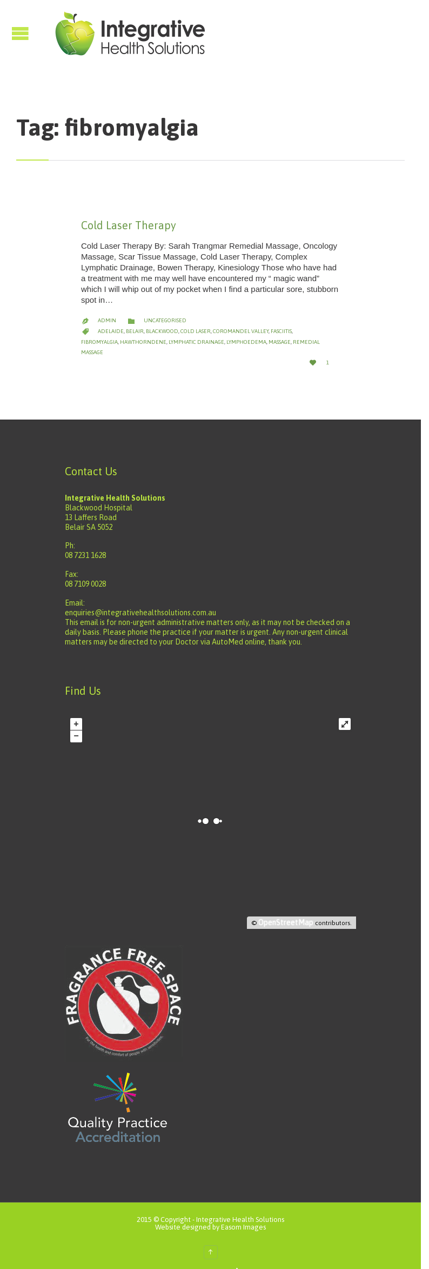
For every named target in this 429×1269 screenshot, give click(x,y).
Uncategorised (165, 310)
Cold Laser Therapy (128, 225)
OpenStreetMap (293, 901)
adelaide (111, 320)
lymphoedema (207, 331)
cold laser (195, 320)
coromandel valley (241, 320)
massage (241, 331)
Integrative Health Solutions (244, 1198)
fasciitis (281, 320)
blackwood (162, 320)
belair (135, 320)
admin (107, 310)
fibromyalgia (312, 320)
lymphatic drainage (157, 331)
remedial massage (279, 331)
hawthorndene (104, 331)
